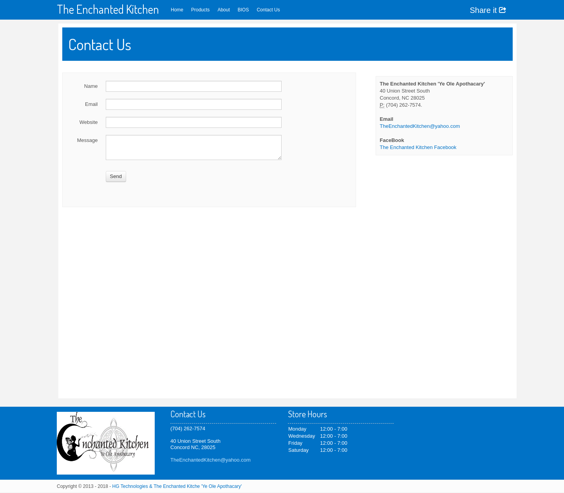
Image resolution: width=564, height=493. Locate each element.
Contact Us (268, 10)
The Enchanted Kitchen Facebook (418, 147)
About (223, 10)
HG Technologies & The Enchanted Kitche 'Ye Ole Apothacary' (177, 486)
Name (91, 86)
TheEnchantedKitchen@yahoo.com (420, 126)
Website (89, 122)
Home (177, 10)
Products (200, 10)
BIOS (243, 10)
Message (87, 140)
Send (116, 176)
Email (91, 104)
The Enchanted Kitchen (108, 9)
